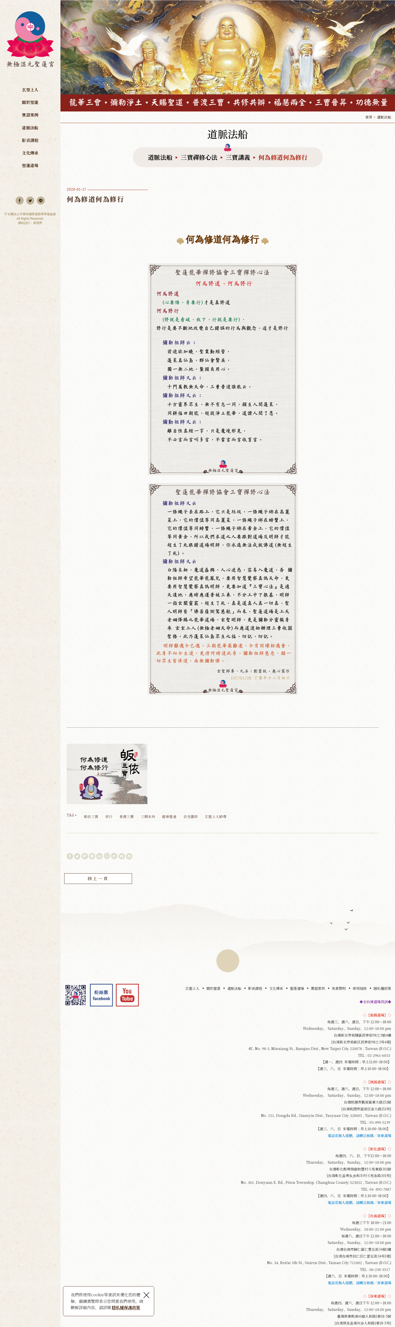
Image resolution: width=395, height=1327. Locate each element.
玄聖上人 (30, 90)
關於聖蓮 (30, 102)
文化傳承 (30, 153)
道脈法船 (30, 128)
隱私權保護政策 (126, 1307)
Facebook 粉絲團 (101, 995)
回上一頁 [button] (98, 878)
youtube (127, 995)
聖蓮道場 (30, 165)
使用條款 (360, 988)
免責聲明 (339, 988)
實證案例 (30, 115)
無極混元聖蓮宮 (30, 42)
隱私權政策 (382, 988)
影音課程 (30, 140)
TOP (227, 960)
